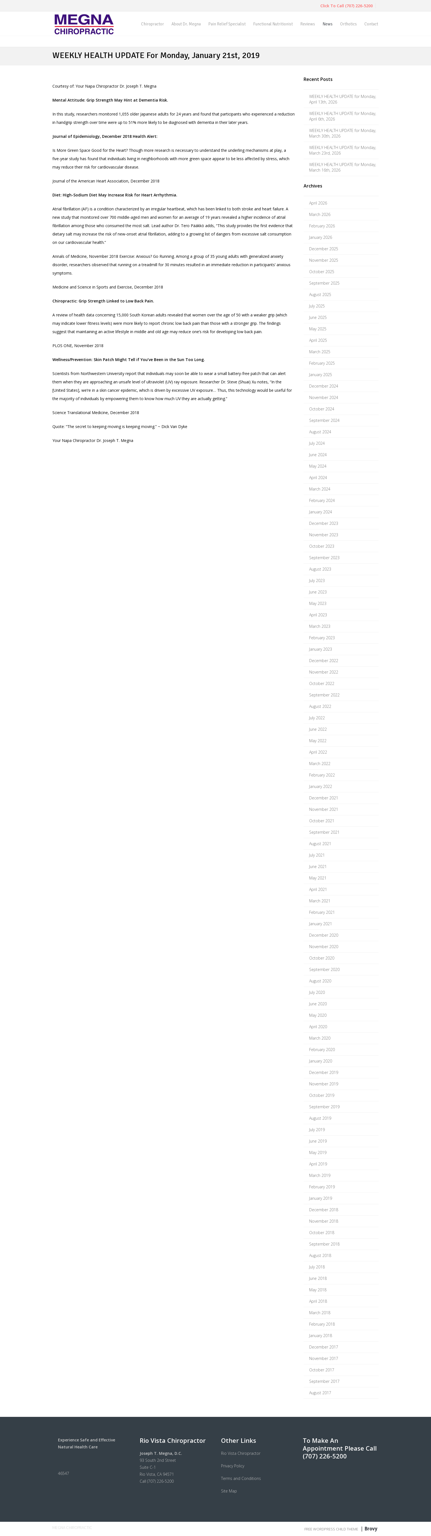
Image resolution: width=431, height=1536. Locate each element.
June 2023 (318, 592)
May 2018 (317, 1289)
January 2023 (320, 649)
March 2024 (319, 489)
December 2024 (323, 386)
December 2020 (323, 935)
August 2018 (320, 1255)
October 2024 (321, 409)
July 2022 (317, 717)
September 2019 (324, 1106)
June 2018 (318, 1278)
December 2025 (323, 248)
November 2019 (323, 1084)
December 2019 (323, 1072)
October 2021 (321, 820)
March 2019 (319, 1175)
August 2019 (320, 1118)
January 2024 (320, 512)
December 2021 (323, 798)
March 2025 (319, 351)
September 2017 (324, 1381)
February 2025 (322, 363)
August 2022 (320, 706)
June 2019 (318, 1141)
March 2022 (319, 763)
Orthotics (348, 24)
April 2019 (318, 1164)
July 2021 (317, 855)
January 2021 (320, 923)
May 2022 (317, 740)
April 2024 (318, 477)
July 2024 (317, 443)
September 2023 (324, 557)
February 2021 (322, 912)
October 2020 (321, 958)
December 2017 (323, 1347)
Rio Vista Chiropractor (240, 1453)
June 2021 (318, 866)
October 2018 (321, 1232)
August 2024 (320, 431)
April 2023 (318, 614)
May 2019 (317, 1152)
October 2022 (321, 683)
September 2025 (324, 283)
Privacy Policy (232, 1465)
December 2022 (323, 660)
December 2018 (323, 1209)
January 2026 (320, 237)
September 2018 (324, 1244)
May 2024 (317, 466)
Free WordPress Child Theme (331, 1529)
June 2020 (318, 1003)
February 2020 (322, 1049)
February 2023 (322, 637)
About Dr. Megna (186, 24)
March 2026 (319, 214)
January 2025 (320, 374)
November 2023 (323, 534)
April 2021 (318, 889)
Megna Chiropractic (72, 1527)
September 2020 (324, 969)
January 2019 (320, 1198)
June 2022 (318, 729)
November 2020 (323, 946)
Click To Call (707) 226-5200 (346, 5)
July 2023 (317, 580)
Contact (371, 24)
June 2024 (318, 454)
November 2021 (323, 809)
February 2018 (322, 1324)
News (328, 24)
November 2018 (323, 1221)
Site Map (229, 1491)
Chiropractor (152, 24)
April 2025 (318, 340)
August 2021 (320, 843)
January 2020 (320, 1061)
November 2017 (323, 1358)
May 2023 (317, 603)
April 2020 (318, 1026)
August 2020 (320, 981)
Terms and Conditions (241, 1478)
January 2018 (320, 1335)
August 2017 (320, 1392)
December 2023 (323, 523)
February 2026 (322, 226)
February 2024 (322, 500)
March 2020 (319, 1038)
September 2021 (324, 832)
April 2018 (318, 1301)
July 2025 (317, 306)
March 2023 (319, 626)
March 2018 (319, 1312)
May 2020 (317, 1015)
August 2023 (320, 569)
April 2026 (318, 203)
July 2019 (317, 1129)
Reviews (307, 24)
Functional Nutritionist (273, 24)
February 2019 (322, 1186)
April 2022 (318, 752)
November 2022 (323, 672)
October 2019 (321, 1095)
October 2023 (321, 546)
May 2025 (317, 328)
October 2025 (321, 271)
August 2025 (320, 294)
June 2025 (318, 317)
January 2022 (320, 786)
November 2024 (323, 397)
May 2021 (317, 878)
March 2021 (319, 900)
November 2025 (323, 260)
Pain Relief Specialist (227, 24)
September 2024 (324, 420)
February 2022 (322, 775)
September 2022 (324, 695)
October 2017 (321, 1369)
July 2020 (317, 992)
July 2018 (317, 1267)
